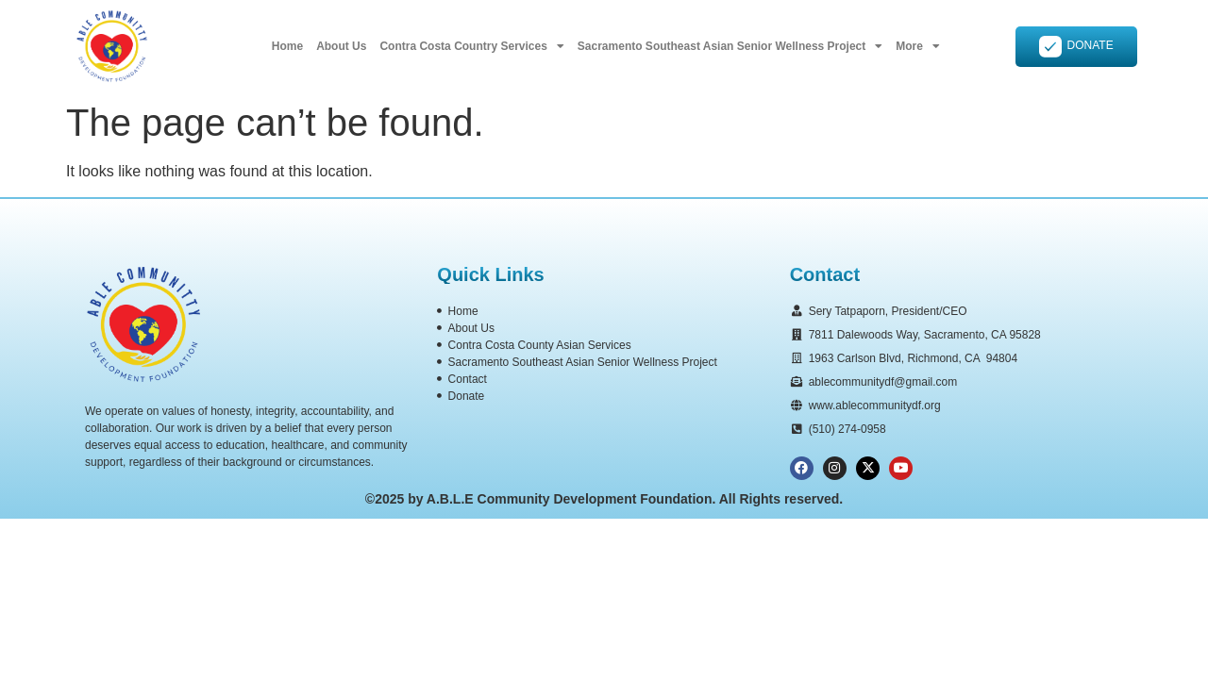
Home (287, 46)
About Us (341, 46)
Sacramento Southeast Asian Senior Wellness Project (730, 46)
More (918, 46)
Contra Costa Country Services (471, 46)
